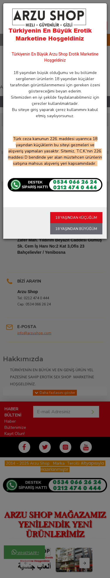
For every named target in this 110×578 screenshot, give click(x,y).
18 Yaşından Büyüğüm (76, 228)
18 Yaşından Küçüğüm (76, 217)
